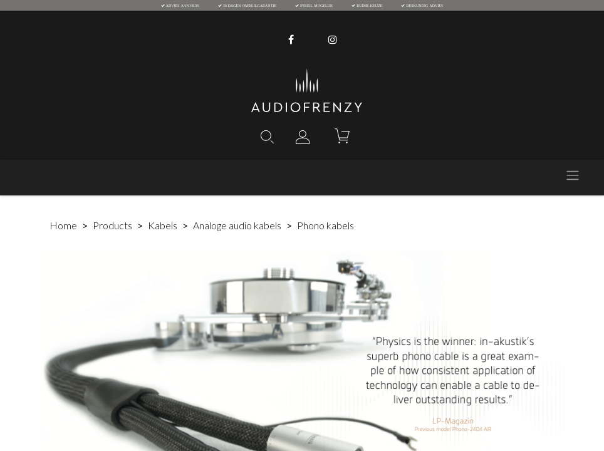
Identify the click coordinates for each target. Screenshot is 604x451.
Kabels (162, 225)
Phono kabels (325, 225)
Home (63, 225)
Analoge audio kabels (237, 225)
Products (112, 225)
